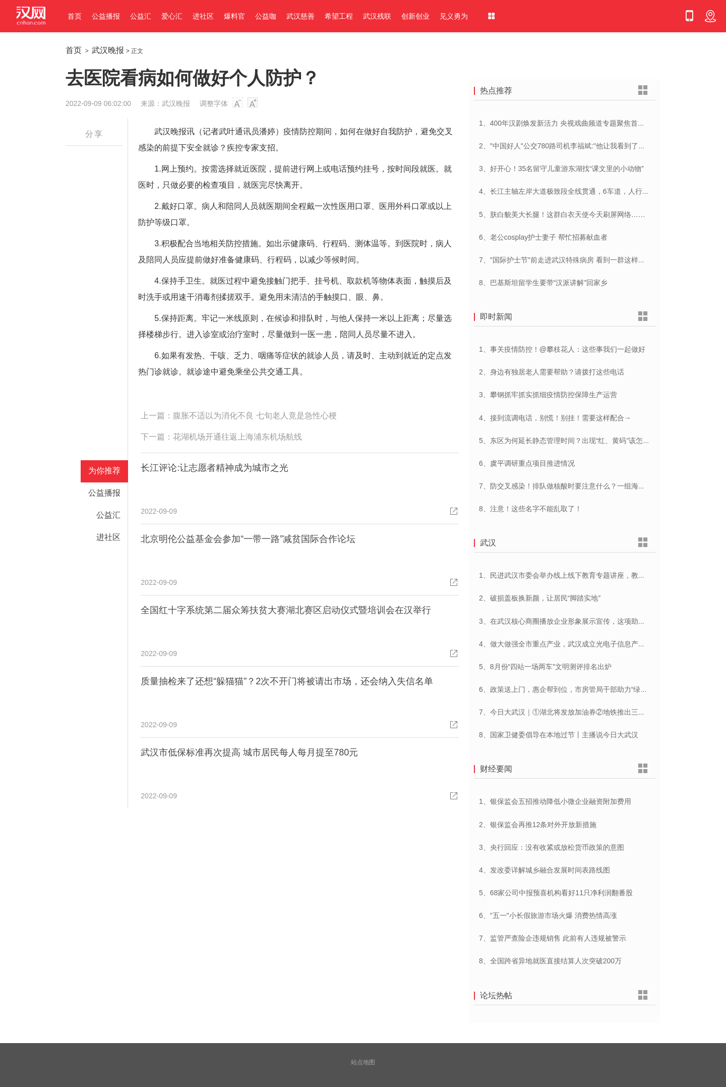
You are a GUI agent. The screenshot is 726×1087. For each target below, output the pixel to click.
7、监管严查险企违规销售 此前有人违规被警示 (552, 938)
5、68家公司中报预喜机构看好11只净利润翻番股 (556, 893)
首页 (75, 16)
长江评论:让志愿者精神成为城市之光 (214, 468)
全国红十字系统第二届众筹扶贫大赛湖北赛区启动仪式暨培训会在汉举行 (286, 610)
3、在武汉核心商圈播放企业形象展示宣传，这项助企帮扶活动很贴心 (587, 621)
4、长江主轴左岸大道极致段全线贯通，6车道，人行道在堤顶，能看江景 (592, 191)
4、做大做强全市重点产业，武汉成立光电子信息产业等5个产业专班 (585, 644)
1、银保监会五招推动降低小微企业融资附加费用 (555, 801)
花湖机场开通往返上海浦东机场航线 (237, 436)
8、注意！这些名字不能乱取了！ (530, 509)
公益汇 (140, 16)
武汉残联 (377, 16)
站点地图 (363, 1062)
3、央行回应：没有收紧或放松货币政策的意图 (551, 847)
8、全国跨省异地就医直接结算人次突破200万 (550, 961)
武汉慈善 (300, 16)
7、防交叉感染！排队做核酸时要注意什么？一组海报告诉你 (573, 486)
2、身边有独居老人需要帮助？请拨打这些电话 (551, 372)
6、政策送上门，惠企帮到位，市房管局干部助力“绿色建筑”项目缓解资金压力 (599, 689)
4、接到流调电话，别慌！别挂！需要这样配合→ (555, 418)
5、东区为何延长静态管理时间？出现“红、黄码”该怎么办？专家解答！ (589, 441)
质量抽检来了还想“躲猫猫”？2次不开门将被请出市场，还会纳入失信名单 (287, 681)
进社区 (203, 16)
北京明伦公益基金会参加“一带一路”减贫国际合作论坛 (248, 539)
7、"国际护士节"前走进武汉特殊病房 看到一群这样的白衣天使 (576, 260)
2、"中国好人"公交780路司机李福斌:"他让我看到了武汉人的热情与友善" (591, 146)
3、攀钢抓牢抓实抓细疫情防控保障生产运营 (548, 395)
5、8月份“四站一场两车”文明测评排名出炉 (545, 667)
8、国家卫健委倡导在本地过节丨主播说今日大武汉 (558, 735)
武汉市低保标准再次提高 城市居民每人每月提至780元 (249, 752)
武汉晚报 (108, 50)
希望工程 (339, 16)
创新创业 (415, 16)
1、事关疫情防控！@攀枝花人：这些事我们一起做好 (562, 349)
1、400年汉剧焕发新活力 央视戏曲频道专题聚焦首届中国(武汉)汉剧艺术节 (596, 123)
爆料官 (234, 16)
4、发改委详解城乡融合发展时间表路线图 (544, 870)
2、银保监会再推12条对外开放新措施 (537, 825)
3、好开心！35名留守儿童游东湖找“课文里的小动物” (561, 169)
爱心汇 (172, 16)
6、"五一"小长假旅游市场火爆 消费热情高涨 (548, 915)
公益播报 (106, 16)
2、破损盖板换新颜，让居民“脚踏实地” (539, 598)
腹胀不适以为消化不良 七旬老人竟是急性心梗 (254, 415)
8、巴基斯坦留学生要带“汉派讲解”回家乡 (543, 283)
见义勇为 (454, 16)
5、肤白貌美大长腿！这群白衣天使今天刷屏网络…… (562, 214)
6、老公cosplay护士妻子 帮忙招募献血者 (543, 237)
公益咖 (265, 16)
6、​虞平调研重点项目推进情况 (527, 463)
